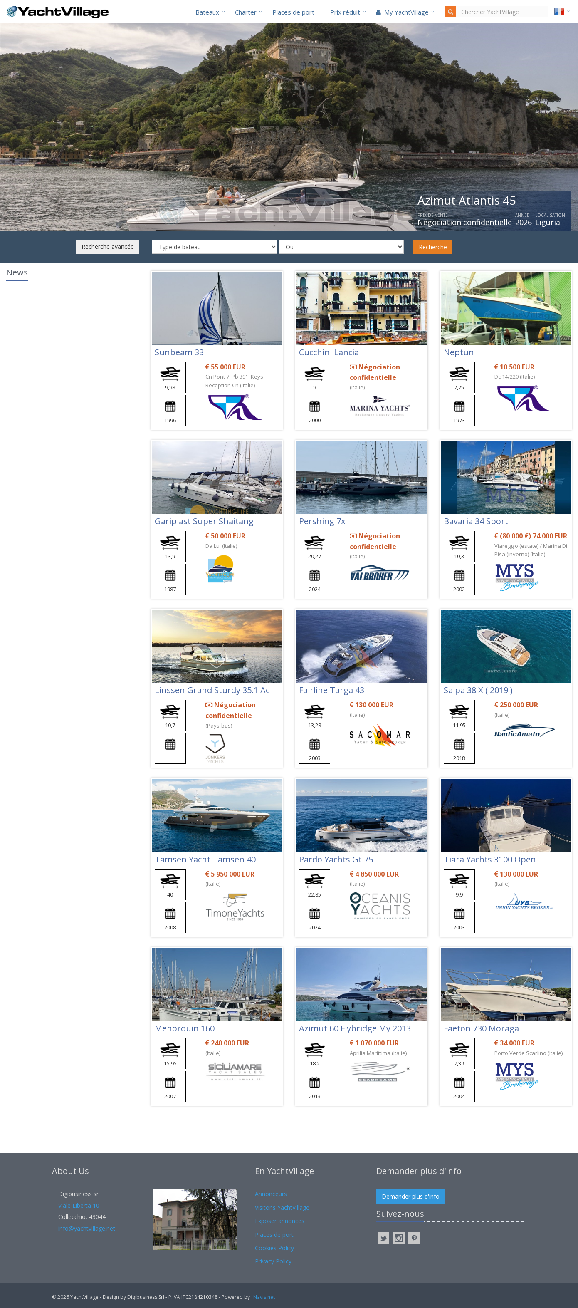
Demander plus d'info (411, 1196)
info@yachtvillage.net (86, 1228)
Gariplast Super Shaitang (204, 521)
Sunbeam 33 (179, 352)
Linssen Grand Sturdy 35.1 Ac (212, 690)
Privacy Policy (273, 1261)
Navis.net (264, 1297)
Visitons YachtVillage (282, 1207)
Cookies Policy (274, 1248)
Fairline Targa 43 (331, 690)
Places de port (293, 12)
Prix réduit (345, 12)
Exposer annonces (279, 1221)
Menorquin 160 (185, 1028)
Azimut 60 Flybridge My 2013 (355, 1028)
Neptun (459, 352)
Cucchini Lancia (329, 352)
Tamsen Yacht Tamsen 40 (205, 859)
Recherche (433, 247)
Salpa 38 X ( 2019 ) (478, 690)
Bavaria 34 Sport (476, 521)
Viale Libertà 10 (78, 1205)
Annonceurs (271, 1194)
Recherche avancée (108, 246)
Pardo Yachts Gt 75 (336, 859)
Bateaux (207, 12)
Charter (246, 12)
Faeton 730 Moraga (481, 1028)
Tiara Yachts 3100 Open (490, 859)
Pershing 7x (322, 521)
